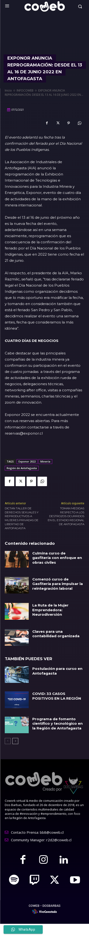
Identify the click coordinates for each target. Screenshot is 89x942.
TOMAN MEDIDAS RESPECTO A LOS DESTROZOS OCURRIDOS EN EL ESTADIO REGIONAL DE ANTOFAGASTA (66, 516)
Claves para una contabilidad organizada (56, 633)
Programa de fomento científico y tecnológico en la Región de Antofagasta (57, 723)
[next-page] (15, 741)
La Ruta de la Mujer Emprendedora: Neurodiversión (50, 610)
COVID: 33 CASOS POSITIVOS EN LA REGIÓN (56, 696)
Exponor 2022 (27, 461)
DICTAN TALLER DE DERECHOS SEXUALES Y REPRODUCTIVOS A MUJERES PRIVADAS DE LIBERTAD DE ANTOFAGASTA (21, 518)
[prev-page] (8, 741)
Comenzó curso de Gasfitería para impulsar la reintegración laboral (57, 584)
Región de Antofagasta (22, 468)
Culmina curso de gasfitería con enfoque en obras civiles (57, 558)
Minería (45, 461)
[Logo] (44, 6)
